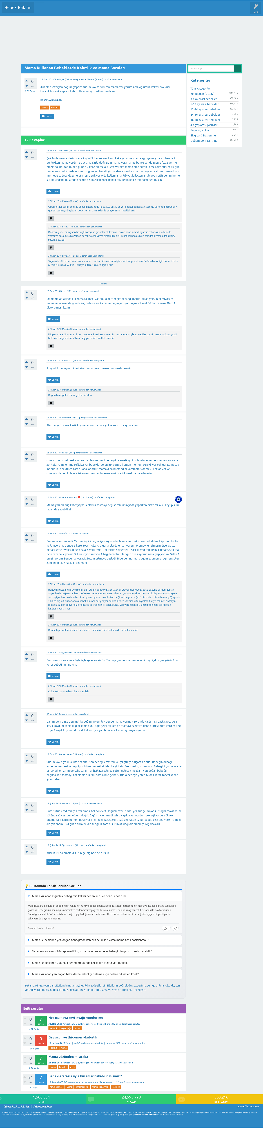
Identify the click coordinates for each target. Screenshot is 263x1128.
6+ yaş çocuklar (200, 130)
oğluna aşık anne (103, 1024)
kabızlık (55, 107)
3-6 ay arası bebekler (74, 1082)
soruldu (118, 79)
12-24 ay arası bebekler (205, 109)
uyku (72, 1067)
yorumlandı (95, 201)
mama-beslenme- (100, 1087)
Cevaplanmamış (56, 10)
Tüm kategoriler (200, 88)
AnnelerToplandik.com (248, 1106)
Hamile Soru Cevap (151, 10)
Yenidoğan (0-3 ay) (63, 79)
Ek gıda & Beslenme (203, 135)
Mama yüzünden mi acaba (68, 1057)
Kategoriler (73, 10)
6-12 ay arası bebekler (204, 104)
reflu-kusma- (56, 1087)
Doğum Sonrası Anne (203, 140)
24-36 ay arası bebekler (205, 114)
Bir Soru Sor (103, 10)
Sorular (40, 10)
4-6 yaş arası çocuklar (203, 125)
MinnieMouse (105, 1082)
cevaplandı (96, 150)
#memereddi (82, 1087)
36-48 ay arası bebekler (205, 119)
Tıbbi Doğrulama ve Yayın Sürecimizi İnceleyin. (116, 989)
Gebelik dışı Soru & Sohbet (17, 1106)
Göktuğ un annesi (106, 1043)
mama (45, 107)
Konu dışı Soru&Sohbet (125, 10)
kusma (69, 1087)
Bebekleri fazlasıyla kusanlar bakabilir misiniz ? (85, 1076)
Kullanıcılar (88, 10)
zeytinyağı (66, 1028)
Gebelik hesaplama (43, 1106)
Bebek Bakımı (18, 7)
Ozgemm (99, 1062)
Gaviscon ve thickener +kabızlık (72, 1037)
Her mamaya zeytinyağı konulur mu (75, 1018)
